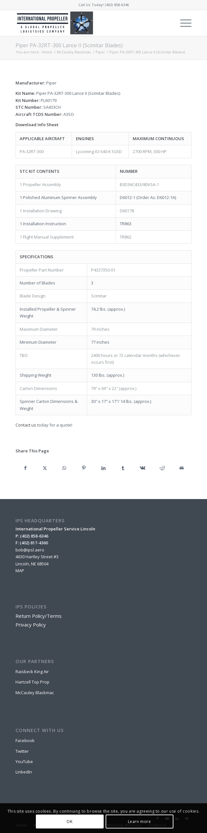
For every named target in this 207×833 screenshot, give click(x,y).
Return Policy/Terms (39, 616)
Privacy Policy (31, 624)
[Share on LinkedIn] (103, 468)
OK (69, 821)
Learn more (139, 821)
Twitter (22, 751)
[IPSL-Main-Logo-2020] (86, 23)
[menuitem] (182, 23)
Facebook (25, 740)
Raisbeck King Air (32, 671)
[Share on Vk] (142, 468)
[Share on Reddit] (162, 468)
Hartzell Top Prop (32, 682)
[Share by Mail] (181, 468)
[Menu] (182, 23)
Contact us (26, 425)
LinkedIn (24, 772)
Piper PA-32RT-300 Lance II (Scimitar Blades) (69, 45)
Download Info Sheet (37, 125)
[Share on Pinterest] (84, 468)
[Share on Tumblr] (123, 468)
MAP (20, 570)
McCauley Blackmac (35, 692)
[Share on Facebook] (25, 468)
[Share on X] (45, 468)
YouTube (24, 761)
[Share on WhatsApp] (64, 468)
